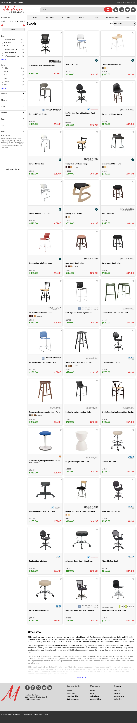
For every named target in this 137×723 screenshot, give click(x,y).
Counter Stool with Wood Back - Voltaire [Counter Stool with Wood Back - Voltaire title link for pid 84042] (80, 511)
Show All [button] (3, 59)
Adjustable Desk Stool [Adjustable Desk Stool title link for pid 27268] (110, 561)
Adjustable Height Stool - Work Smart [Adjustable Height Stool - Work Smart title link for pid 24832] (42, 511)
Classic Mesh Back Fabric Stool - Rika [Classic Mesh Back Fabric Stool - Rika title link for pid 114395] (42, 66)
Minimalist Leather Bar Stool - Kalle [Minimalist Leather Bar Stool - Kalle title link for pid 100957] (78, 412)
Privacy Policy (38, 714)
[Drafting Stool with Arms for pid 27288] (45, 550)
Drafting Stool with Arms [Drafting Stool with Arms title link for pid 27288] (38, 561)
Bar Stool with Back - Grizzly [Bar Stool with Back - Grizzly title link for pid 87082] (112, 114)
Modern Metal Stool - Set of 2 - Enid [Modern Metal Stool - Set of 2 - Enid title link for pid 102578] (115, 313)
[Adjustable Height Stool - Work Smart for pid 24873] (81, 550)
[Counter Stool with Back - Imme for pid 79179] (45, 252)
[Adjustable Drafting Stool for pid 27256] (118, 500)
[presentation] (13, 36)
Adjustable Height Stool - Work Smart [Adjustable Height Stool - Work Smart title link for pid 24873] (79, 561)
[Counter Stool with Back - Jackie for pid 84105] (45, 302)
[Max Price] (21, 21)
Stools (31, 23)
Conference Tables (112, 17)
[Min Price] (7, 21)
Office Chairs (66, 17)
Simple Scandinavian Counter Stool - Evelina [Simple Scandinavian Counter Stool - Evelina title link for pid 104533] (118, 412)
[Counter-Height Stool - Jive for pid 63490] (118, 153)
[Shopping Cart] (133, 9)
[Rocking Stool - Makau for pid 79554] (82, 202)
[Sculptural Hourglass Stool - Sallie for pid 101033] (81, 451)
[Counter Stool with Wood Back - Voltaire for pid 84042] (81, 500)
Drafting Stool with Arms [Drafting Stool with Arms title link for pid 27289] (111, 362)
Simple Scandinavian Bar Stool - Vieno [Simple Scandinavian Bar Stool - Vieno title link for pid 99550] (79, 362)
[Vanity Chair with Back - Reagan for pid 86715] (81, 153)
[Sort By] (124, 23)
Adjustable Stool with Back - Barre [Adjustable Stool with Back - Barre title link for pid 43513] (114, 611)
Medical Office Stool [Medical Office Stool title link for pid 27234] (109, 462)
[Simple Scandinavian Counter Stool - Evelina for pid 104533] (117, 401)
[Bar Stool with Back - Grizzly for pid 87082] (118, 103)
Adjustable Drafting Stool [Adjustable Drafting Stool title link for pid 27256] (111, 511)
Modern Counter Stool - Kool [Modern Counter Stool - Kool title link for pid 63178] (39, 213)
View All (16, 169)
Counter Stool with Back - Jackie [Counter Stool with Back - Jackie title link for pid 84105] (40, 313)
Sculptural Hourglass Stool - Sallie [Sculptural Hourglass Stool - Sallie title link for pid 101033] (78, 462)
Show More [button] (81, 677)
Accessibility (28, 714)
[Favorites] (127, 12)
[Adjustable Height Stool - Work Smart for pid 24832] (45, 500)
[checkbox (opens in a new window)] (2, 39)
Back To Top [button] (10, 169)
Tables (128, 17)
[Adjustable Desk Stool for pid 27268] (118, 550)
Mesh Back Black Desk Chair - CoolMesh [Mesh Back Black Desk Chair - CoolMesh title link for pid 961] (80, 611)
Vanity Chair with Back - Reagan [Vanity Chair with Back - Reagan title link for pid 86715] (77, 164)
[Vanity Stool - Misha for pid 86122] (118, 202)
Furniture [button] (33, 10)
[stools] (73, 9)
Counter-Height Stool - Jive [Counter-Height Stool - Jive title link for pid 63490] (111, 164)
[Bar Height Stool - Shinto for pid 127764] (45, 103)
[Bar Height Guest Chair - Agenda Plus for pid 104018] (82, 302)
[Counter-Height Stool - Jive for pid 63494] (118, 53)
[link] (133, 9)
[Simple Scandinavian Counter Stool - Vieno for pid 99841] (45, 401)
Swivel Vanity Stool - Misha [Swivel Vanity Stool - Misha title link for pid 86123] (111, 263)
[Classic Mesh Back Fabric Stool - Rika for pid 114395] (45, 53)
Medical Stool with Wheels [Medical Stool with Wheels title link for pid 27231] (39, 611)
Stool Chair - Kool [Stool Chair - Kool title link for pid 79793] (72, 65)
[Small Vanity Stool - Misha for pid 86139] (81, 252)
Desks (34, 17)
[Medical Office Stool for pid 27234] (117, 451)
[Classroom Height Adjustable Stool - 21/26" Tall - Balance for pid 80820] (45, 451)
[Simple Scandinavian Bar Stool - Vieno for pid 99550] (82, 351)
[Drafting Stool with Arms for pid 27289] (118, 351)
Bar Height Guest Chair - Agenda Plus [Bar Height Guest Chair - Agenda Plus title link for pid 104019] (42, 362)
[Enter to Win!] (121, 12)
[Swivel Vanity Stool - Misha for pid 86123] (118, 252)
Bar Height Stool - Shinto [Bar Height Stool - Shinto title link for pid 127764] (38, 114)
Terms (46, 714)
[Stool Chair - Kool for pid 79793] (81, 53)
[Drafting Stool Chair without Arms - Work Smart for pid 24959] (81, 103)
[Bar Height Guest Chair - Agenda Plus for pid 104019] (45, 351)
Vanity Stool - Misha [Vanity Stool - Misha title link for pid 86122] (109, 213)
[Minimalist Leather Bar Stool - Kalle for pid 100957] (82, 401)
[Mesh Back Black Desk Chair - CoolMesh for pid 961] (82, 600)
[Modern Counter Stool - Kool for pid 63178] (45, 202)
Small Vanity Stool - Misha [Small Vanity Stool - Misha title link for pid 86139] (75, 263)
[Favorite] (61, 33)
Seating (81, 17)
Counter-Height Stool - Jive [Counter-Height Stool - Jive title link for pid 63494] (111, 65)
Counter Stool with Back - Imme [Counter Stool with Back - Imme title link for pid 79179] (40, 263)
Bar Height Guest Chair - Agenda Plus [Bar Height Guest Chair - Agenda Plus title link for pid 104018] (79, 313)
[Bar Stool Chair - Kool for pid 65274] (45, 153)
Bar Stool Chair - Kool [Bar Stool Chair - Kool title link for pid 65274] (36, 164)
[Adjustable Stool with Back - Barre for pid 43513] (118, 600)
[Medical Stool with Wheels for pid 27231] (45, 600)
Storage (96, 17)
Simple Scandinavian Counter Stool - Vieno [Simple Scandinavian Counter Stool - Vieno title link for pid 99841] (44, 412)
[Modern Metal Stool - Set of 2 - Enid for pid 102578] (118, 301)
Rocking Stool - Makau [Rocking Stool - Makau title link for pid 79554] (74, 213)
